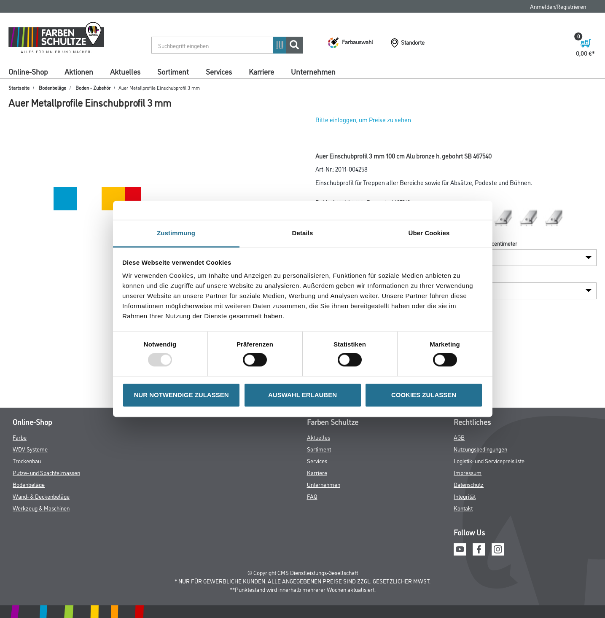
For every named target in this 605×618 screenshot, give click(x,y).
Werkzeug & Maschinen (41, 508)
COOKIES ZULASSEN (423, 394)
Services (219, 71)
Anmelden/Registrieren (558, 6)
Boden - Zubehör (92, 87)
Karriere (261, 71)
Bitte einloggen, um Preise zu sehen (363, 119)
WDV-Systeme (30, 449)
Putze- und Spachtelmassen (46, 472)
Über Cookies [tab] (429, 232)
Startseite (19, 87)
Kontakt (463, 508)
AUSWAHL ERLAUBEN (302, 394)
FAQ (312, 496)
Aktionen (79, 71)
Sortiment (173, 71)
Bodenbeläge (52, 87)
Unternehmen (313, 71)
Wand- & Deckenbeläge (41, 496)
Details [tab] (302, 232)
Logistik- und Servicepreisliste (489, 461)
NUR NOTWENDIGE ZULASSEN (181, 394)
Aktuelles (125, 71)
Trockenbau (27, 461)
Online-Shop (28, 71)
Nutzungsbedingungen (480, 449)
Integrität (465, 496)
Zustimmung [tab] (176, 232)
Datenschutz (469, 484)
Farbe (20, 437)
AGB (459, 437)
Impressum (467, 472)
